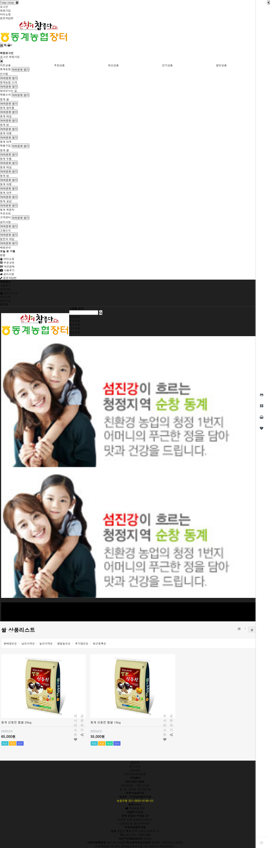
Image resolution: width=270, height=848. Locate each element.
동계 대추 (6, 141)
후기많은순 (81, 643)
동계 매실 (6, 116)
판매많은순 (10, 643)
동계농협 (5, 69)
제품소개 (5, 94)
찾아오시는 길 (8, 91)
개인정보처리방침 (135, 774)
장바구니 (8, 293)
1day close (9, 2)
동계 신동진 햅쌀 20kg (16, 722)
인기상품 (167, 65)
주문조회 (5, 213)
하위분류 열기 (20, 69)
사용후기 (7, 270)
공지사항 (5, 222)
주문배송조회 (135, 808)
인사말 (4, 74)
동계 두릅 (6, 158)
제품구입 (5, 145)
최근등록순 (99, 643)
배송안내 (5, 247)
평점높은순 (64, 643)
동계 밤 (4, 125)
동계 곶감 (6, 201)
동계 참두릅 (7, 108)
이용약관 (135, 770)
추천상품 (59, 65)
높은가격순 (46, 643)
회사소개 (135, 766)
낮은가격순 (28, 643)
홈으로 (135, 762)
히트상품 (5, 65)
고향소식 (5, 230)
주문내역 (7, 262)
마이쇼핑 (5, 14)
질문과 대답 (7, 239)
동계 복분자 (7, 209)
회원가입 (5, 10)
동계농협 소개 (8, 82)
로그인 (4, 6)
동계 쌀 (4, 99)
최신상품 (113, 65)
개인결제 (7, 266)
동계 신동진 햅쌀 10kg (105, 722)
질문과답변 (6, 18)
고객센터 (5, 217)
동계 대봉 (6, 133)
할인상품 (221, 65)
